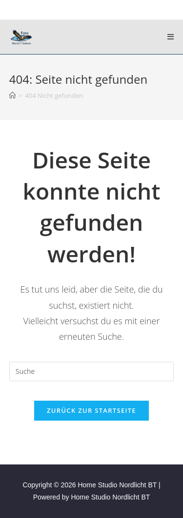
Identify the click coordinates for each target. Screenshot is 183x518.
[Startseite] (12, 95)
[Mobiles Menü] (170, 37)
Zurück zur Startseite (91, 410)
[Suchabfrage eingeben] (91, 371)
